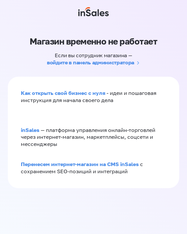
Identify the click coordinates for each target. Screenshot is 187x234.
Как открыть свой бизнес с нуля (63, 93)
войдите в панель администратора (90, 62)
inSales (30, 130)
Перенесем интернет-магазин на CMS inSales (80, 164)
